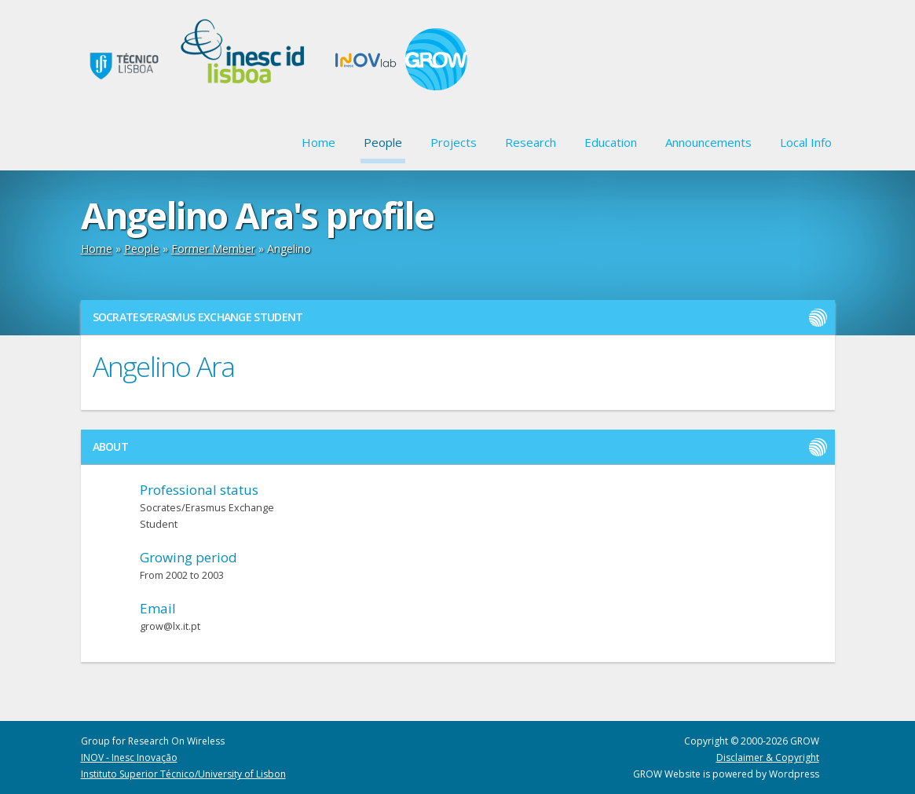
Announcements (708, 142)
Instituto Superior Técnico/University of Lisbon (183, 774)
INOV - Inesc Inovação (129, 757)
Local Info (806, 142)
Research (530, 142)
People (383, 142)
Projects (453, 142)
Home (318, 142)
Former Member (213, 248)
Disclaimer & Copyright (767, 757)
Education (610, 142)
